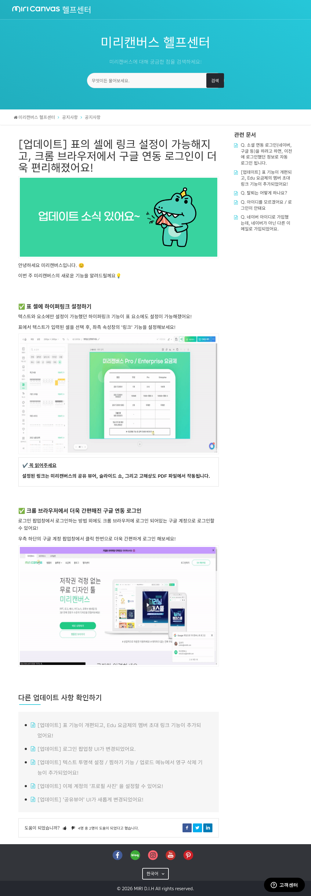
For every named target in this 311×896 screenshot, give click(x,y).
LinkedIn (207, 827)
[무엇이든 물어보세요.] (155, 80)
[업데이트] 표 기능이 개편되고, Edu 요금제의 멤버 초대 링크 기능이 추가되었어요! (266, 178)
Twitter (197, 827)
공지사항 (70, 117)
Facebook (187, 827)
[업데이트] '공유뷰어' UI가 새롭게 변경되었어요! (91, 799)
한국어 (153, 873)
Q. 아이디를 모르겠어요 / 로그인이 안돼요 (266, 205)
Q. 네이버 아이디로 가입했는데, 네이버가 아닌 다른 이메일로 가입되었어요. (265, 223)
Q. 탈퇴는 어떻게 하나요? (264, 193)
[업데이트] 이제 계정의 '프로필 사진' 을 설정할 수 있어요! (100, 786)
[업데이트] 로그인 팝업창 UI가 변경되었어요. (87, 748)
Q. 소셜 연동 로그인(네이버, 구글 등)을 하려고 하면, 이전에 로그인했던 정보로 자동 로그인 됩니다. (266, 154)
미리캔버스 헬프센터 (37, 117)
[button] (64, 827)
